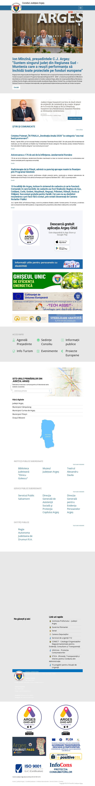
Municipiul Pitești (19, 414)
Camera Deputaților (60, 634)
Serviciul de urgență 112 (62, 638)
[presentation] (14, 30)
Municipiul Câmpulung (21, 407)
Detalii (16, 87)
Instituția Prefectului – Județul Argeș (64, 622)
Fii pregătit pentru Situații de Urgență (64, 666)
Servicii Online (54, 781)
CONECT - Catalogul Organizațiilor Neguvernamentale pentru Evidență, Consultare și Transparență (65, 644)
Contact (61, 781)
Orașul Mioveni (18, 418)
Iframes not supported (47, 583)
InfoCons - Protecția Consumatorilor (60, 651)
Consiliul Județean (30, 781)
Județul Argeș (17, 403)
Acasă (14, 781)
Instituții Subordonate (43, 781)
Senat (54, 630)
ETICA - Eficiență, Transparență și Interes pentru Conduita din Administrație (64, 658)
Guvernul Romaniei (60, 627)
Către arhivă (79, 129)
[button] (34, 36)
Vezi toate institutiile (78, 464)
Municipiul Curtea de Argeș (23, 410)
